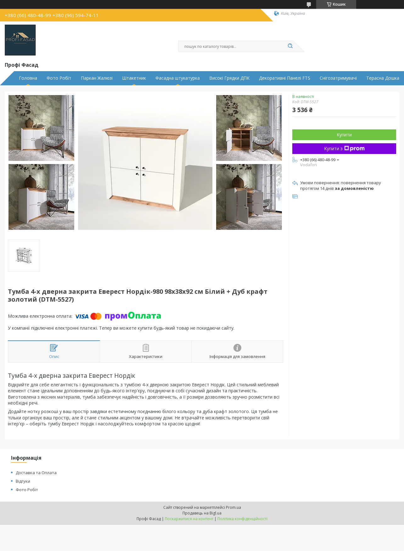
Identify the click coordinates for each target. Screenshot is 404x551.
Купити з (344, 148)
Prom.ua (233, 507)
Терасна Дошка (382, 78)
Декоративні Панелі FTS (284, 78)
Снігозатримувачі (338, 78)
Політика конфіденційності (242, 518)
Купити (344, 135)
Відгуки (23, 481)
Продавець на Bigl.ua (202, 513)
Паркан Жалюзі (97, 78)
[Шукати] (290, 46)
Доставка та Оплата (36, 472)
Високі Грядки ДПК (229, 78)
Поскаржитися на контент (189, 518)
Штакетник (134, 78)
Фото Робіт (59, 78)
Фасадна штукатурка (177, 78)
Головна (28, 78)
